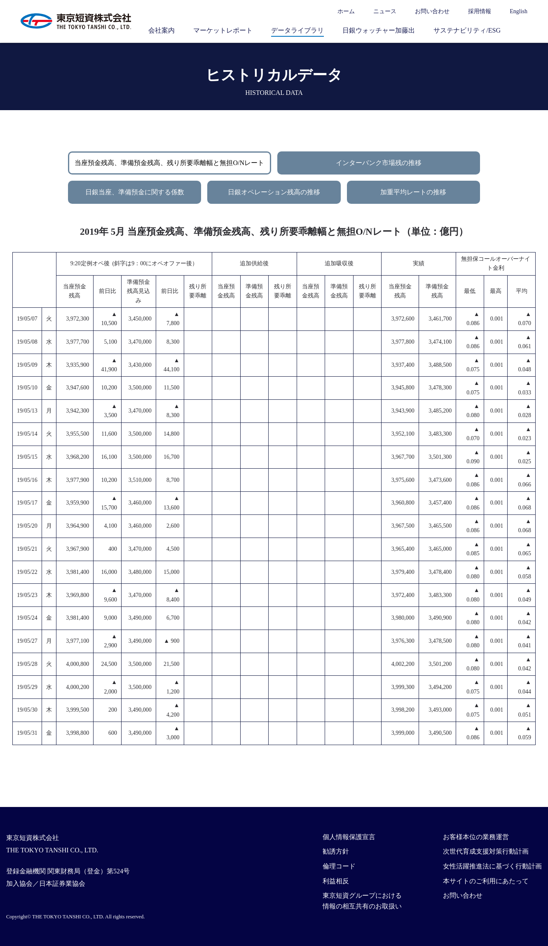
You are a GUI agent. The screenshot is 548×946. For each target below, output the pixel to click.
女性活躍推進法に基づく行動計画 (492, 866)
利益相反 (336, 881)
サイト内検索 (523, 30)
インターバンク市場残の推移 (379, 162)
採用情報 (479, 11)
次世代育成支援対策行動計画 (486, 851)
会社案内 (161, 30)
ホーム (346, 11)
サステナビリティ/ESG (467, 30)
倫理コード (339, 866)
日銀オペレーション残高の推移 (274, 192)
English (518, 11)
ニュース (384, 11)
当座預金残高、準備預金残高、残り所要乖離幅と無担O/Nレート (169, 162)
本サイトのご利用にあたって (486, 881)
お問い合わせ (432, 11)
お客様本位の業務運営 (476, 836)
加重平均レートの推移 (413, 192)
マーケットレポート (223, 30)
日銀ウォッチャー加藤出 (378, 30)
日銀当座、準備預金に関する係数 (134, 192)
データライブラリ (297, 30)
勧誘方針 (336, 851)
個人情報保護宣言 (349, 836)
